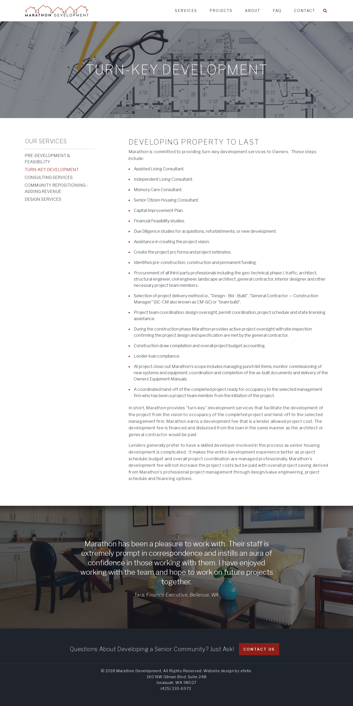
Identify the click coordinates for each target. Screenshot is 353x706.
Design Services (43, 199)
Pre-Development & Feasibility (47, 158)
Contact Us (259, 649)
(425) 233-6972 (176, 688)
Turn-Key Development (52, 169)
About (252, 10)
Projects (221, 10)
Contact (304, 10)
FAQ (277, 10)
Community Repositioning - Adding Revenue (56, 188)
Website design (218, 671)
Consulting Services (49, 177)
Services (186, 10)
